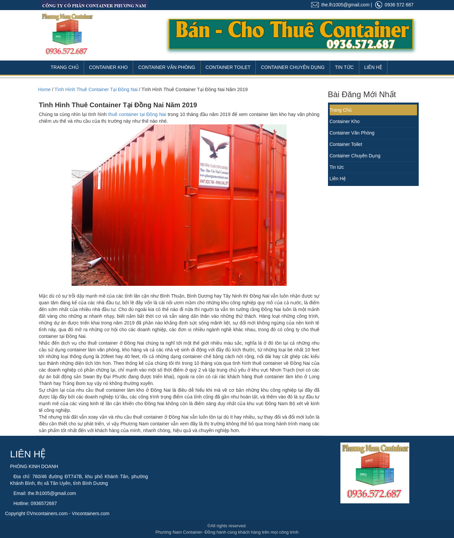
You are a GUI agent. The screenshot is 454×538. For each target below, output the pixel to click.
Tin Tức (344, 67)
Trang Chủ (65, 67)
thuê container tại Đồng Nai (137, 114)
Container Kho (108, 67)
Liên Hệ (373, 67)
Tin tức (337, 167)
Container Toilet (228, 67)
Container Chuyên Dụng (292, 67)
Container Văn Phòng (166, 67)
